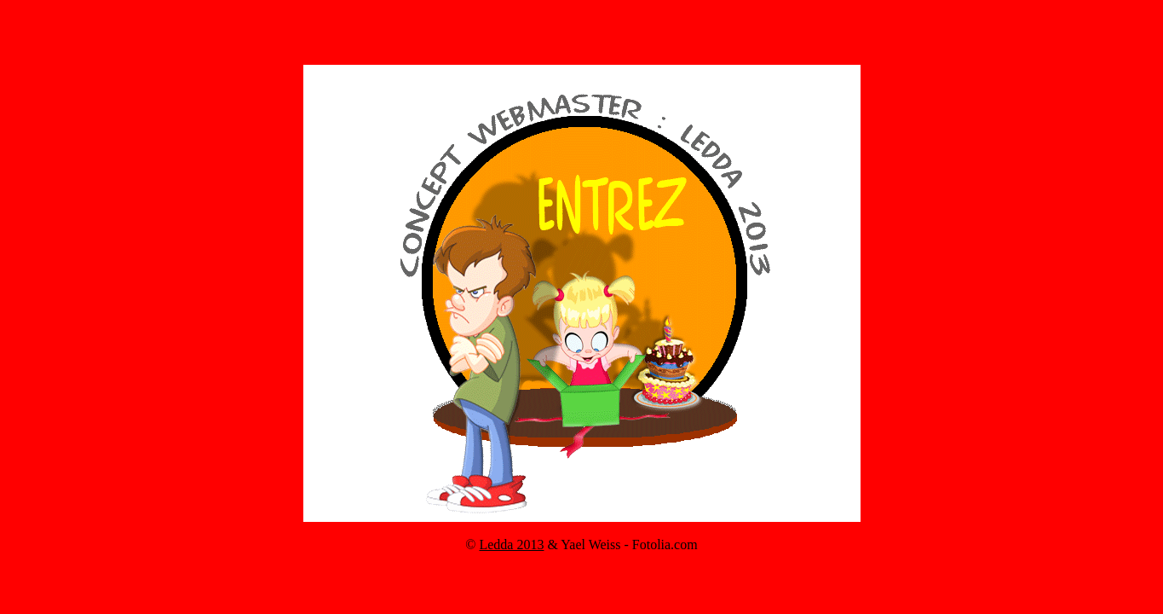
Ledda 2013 (511, 544)
